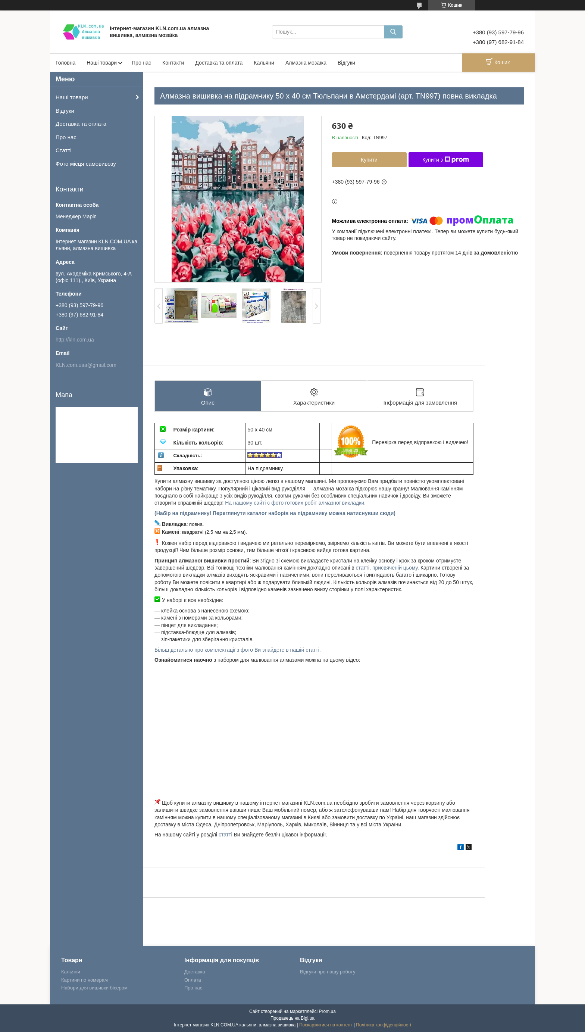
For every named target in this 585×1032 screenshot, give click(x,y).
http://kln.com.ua (75, 340)
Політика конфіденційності (383, 1025)
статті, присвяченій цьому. (388, 568)
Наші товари (102, 63)
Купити (369, 160)
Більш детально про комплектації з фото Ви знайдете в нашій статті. (237, 650)
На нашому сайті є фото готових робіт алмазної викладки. (295, 503)
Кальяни (264, 63)
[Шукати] (393, 31)
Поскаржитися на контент (325, 1025)
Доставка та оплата (219, 63)
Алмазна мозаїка (305, 63)
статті (225, 835)
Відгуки (346, 63)
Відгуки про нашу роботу (327, 972)
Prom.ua (327, 1011)
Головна (65, 63)
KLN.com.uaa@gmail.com (86, 365)
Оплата (192, 980)
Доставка (194, 972)
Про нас (141, 63)
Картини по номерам (84, 980)
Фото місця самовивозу (86, 163)
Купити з (445, 159)
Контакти (173, 63)
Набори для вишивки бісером (94, 988)
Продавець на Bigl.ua (292, 1018)
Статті (64, 150)
